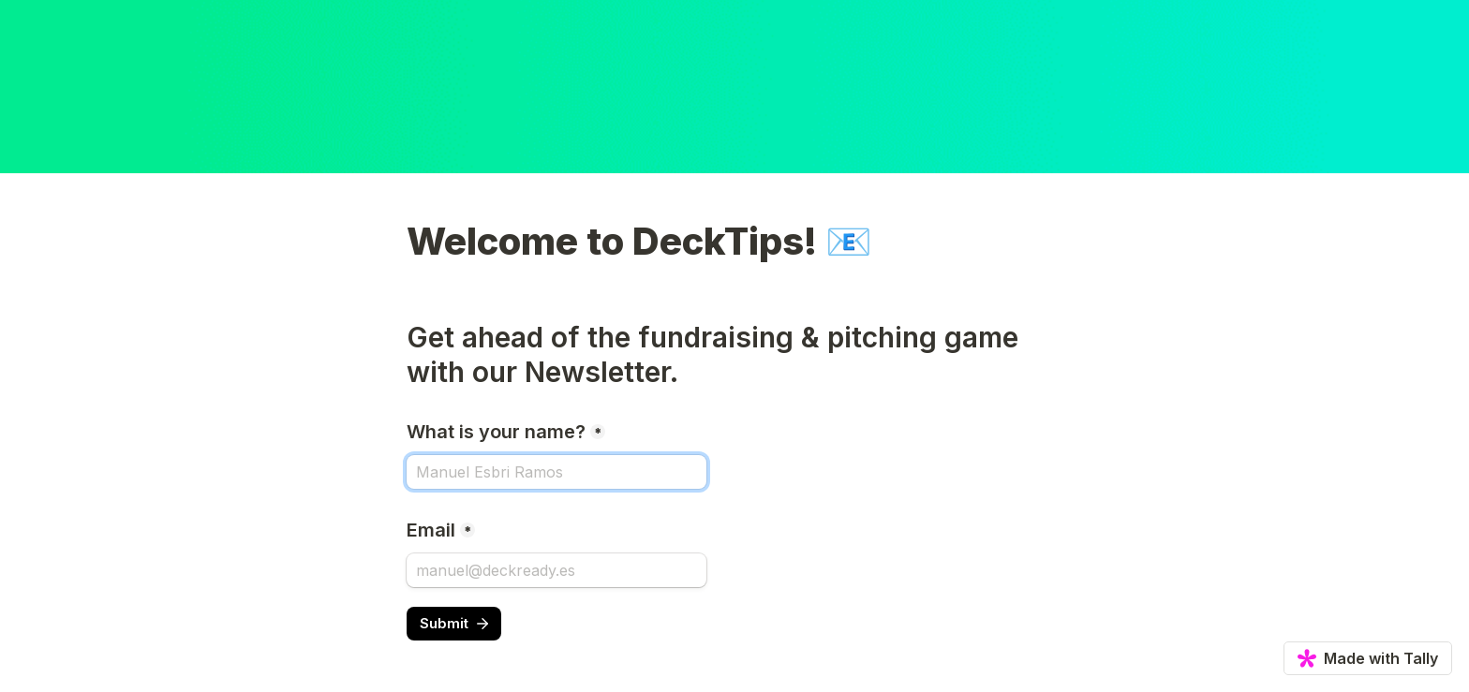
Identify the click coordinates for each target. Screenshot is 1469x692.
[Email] (556, 570)
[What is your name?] (556, 472)
